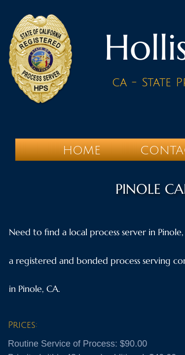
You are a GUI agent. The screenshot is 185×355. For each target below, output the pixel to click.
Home (82, 150)
